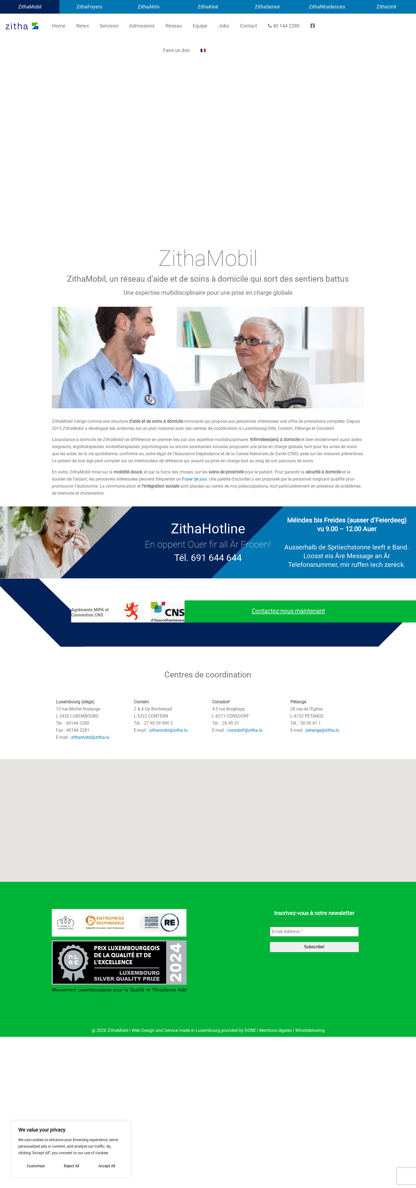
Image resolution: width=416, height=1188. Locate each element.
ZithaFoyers (89, 7)
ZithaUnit (386, 7)
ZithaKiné (208, 7)
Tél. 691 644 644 (208, 557)
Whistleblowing (310, 1030)
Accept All (106, 1166)
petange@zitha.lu (322, 730)
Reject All (71, 1166)
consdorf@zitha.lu (245, 730)
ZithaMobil (29, 7)
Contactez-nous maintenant (288, 610)
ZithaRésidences (327, 7)
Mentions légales (275, 1030)
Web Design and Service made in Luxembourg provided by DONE (194, 1030)
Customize (36, 1166)
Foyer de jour (194, 479)
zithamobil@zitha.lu (90, 737)
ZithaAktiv (149, 7)
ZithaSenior (267, 7)
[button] (208, 817)
